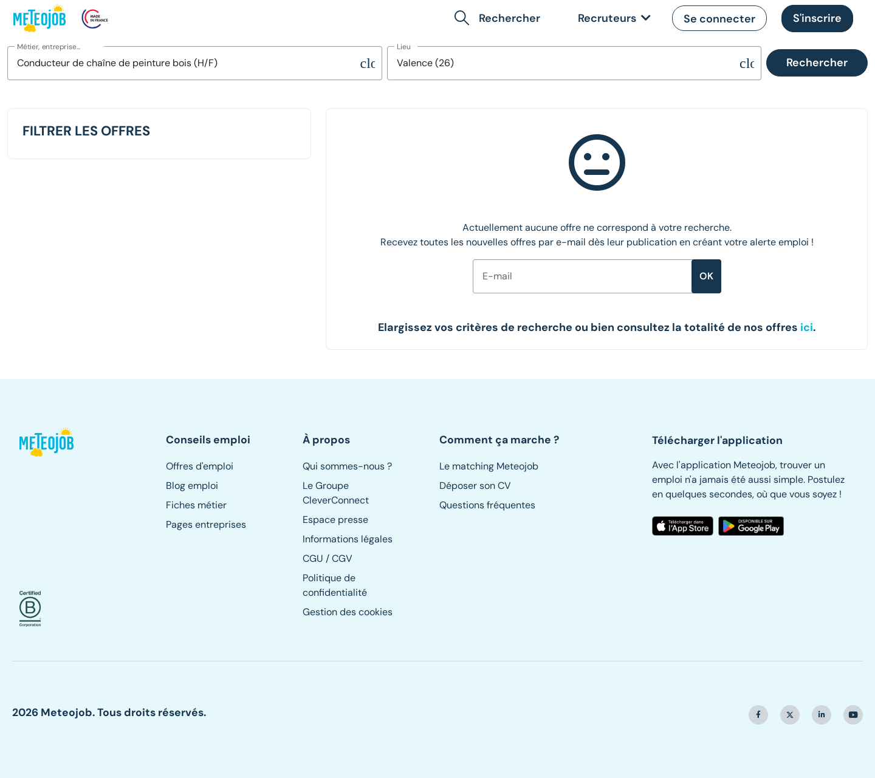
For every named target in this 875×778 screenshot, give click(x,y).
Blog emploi (192, 485)
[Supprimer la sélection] (367, 63)
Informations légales (348, 539)
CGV (342, 558)
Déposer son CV (475, 485)
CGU (313, 558)
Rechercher (817, 62)
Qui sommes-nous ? (347, 466)
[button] (500, 18)
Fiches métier (196, 505)
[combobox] (184, 63)
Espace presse (335, 519)
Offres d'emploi (199, 466)
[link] (611, 18)
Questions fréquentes (487, 505)
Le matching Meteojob (488, 466)
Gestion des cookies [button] (348, 612)
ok (706, 276)
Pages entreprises (206, 524)
